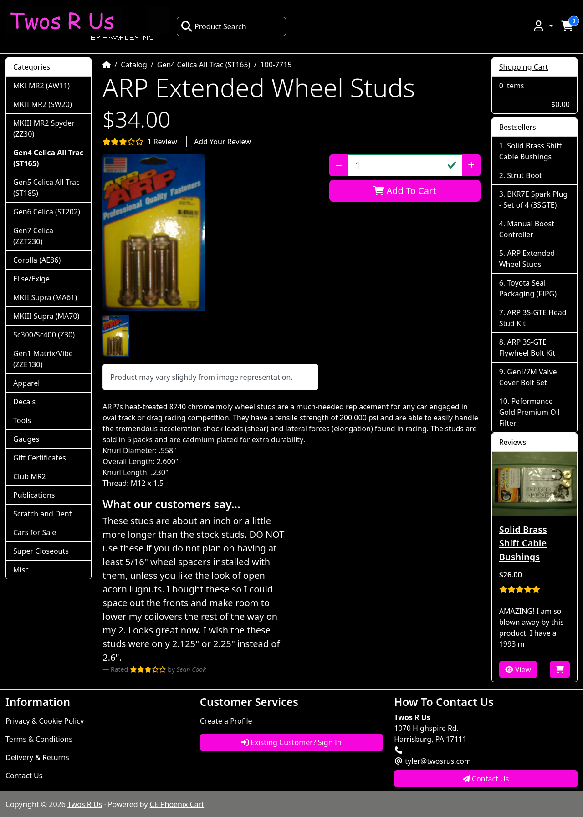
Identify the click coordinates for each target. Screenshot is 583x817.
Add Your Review (222, 142)
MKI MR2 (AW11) (41, 86)
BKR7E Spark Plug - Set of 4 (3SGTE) (533, 199)
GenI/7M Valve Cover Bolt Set (528, 377)
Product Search (213, 26)
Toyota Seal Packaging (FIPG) (528, 288)
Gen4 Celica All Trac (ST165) (204, 65)
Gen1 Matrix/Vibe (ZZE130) (43, 358)
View (518, 669)
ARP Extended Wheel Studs (527, 258)
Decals (24, 402)
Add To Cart (404, 190)
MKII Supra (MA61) (45, 297)
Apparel (26, 383)
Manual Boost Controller (526, 229)
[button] (542, 26)
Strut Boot (524, 175)
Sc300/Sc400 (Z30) (44, 335)
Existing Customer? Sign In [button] (291, 742)
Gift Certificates (39, 458)
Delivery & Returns (37, 757)
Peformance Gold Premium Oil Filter (529, 412)
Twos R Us (84, 804)
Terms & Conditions (38, 739)
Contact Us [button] (486, 779)
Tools (22, 420)
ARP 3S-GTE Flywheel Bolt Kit (527, 347)
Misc (21, 570)
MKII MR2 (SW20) (42, 104)
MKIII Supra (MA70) (46, 316)
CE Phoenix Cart (177, 804)
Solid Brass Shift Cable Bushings (530, 151)
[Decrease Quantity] (338, 165)
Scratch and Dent (42, 514)
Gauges (26, 439)
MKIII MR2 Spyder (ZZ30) (44, 128)
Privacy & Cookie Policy (44, 721)
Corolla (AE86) (37, 260)
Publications (34, 495)
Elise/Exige (31, 279)
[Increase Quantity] (471, 165)
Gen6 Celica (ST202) (46, 212)
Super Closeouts (41, 551)
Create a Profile (226, 721)
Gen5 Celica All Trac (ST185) (46, 187)
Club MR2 (29, 476)
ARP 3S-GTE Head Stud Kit (533, 317)
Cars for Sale (34, 532)
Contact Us (23, 776)
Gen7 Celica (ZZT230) (33, 235)
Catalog (134, 65)
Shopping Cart (523, 67)
